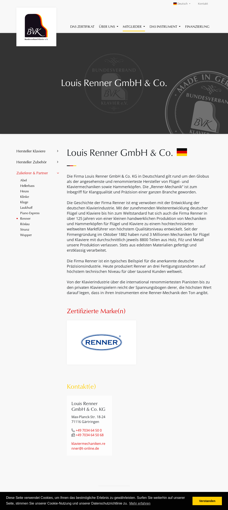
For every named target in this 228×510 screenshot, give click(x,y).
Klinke (24, 196)
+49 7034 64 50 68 (90, 435)
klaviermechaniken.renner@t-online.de (88, 446)
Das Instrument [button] (164, 26)
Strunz (24, 229)
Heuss (24, 191)
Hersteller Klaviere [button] (30, 151)
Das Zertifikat (82, 26)
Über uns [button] (107, 26)
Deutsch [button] (180, 3)
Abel (23, 180)
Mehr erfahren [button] (139, 503)
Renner (25, 218)
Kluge (24, 202)
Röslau (25, 223)
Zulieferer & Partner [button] (32, 173)
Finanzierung (197, 26)
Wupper (26, 234)
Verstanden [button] (207, 501)
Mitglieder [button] (132, 26)
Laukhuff (26, 207)
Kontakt (203, 3)
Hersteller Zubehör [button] (31, 162)
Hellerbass (27, 185)
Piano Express (30, 212)
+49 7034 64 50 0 (89, 430)
